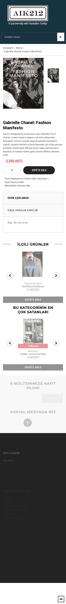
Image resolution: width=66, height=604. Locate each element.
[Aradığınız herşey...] (33, 37)
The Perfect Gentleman (33, 286)
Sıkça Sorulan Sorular (23, 210)
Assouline (33, 351)
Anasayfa (8, 48)
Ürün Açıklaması (18, 198)
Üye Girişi (8, 464)
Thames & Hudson (33, 283)
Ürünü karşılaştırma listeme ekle (19, 178)
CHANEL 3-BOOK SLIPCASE (33, 354)
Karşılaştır (42, 178)
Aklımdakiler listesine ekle (16, 185)
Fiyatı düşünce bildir (13, 182)
